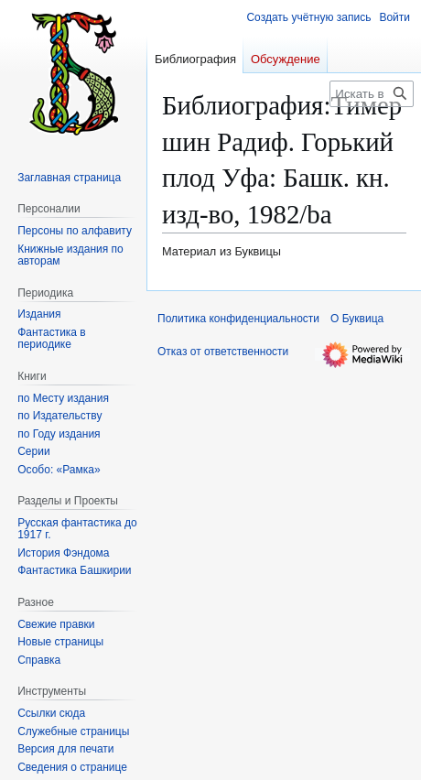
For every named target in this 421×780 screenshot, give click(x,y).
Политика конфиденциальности (238, 318)
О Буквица (356, 318)
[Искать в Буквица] (371, 94)
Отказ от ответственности (222, 351)
